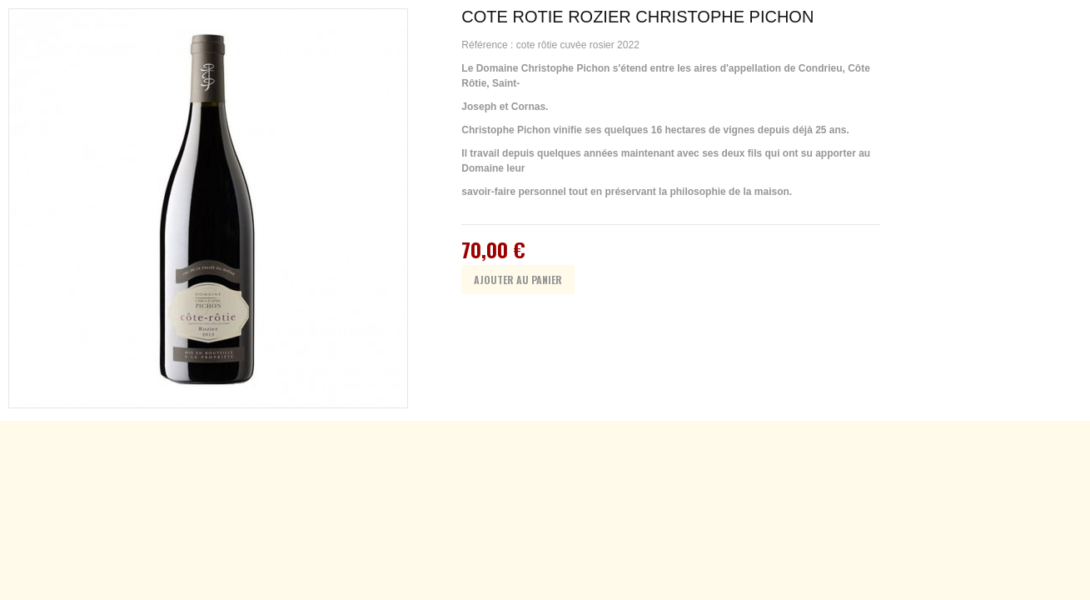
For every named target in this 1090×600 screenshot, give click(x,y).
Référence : (488, 45)
